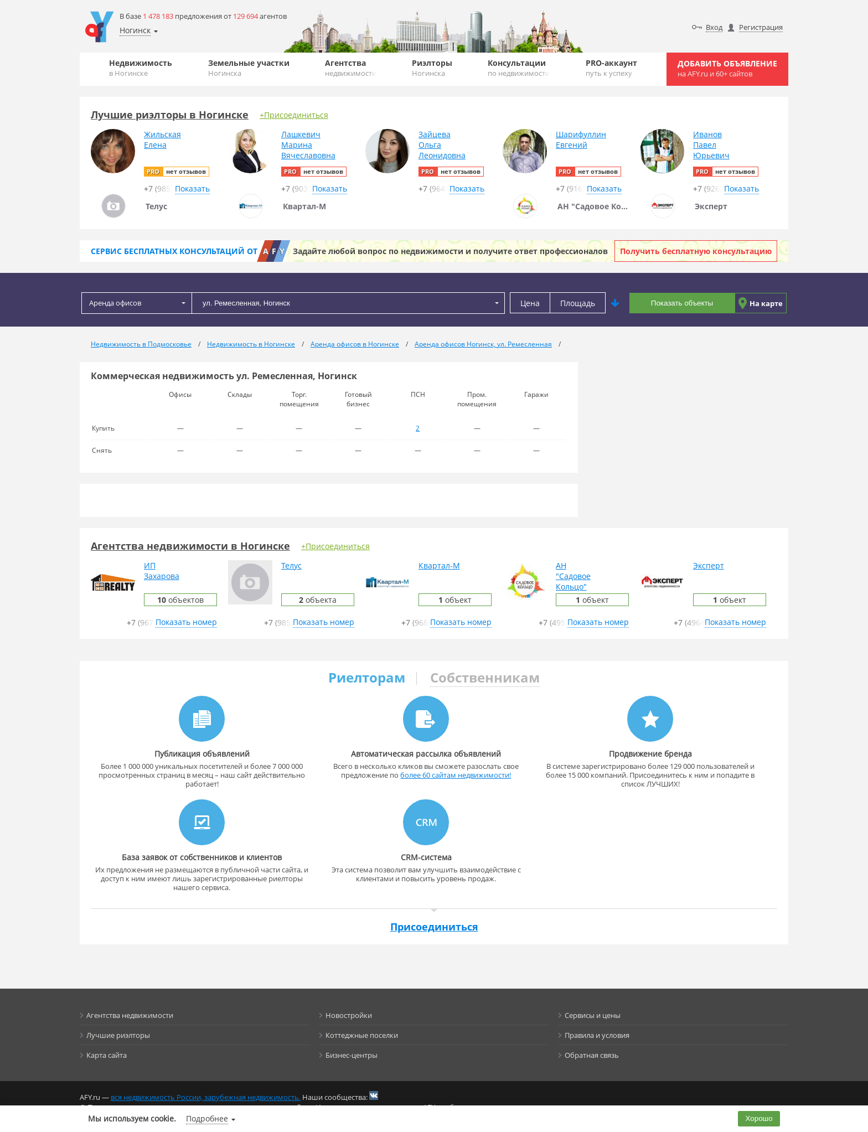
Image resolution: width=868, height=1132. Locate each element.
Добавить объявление (727, 68)
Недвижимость (140, 68)
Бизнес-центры (352, 1055)
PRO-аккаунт (611, 68)
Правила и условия (597, 1035)
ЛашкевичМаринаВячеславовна (308, 145)
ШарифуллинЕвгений (581, 139)
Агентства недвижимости (129, 1015)
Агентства (350, 68)
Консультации (519, 68)
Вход (714, 27)
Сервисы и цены (593, 1015)
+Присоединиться (294, 115)
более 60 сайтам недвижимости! (455, 775)
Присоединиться (434, 926)
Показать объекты (682, 303)
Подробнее (207, 1118)
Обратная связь (592, 1055)
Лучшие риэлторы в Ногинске (170, 114)
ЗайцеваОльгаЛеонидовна (442, 145)
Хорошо (759, 1118)
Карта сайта (106, 1055)
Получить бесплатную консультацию (696, 251)
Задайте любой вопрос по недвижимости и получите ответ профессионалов (450, 251)
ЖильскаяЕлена (162, 139)
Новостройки (349, 1015)
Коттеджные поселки (362, 1035)
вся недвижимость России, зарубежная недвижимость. (206, 1097)
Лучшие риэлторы (118, 1035)
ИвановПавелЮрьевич (711, 145)
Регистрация (761, 27)
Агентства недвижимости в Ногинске (190, 545)
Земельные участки (249, 68)
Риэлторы (432, 68)
